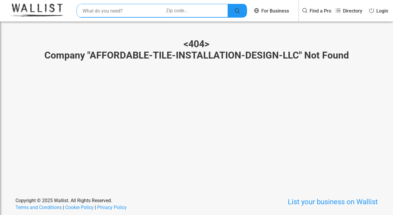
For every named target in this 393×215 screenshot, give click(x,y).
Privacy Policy (112, 207)
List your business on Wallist (333, 202)
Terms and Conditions (38, 207)
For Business (271, 11)
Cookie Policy (79, 207)
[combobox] (121, 10)
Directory (349, 11)
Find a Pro (316, 11)
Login (378, 11)
